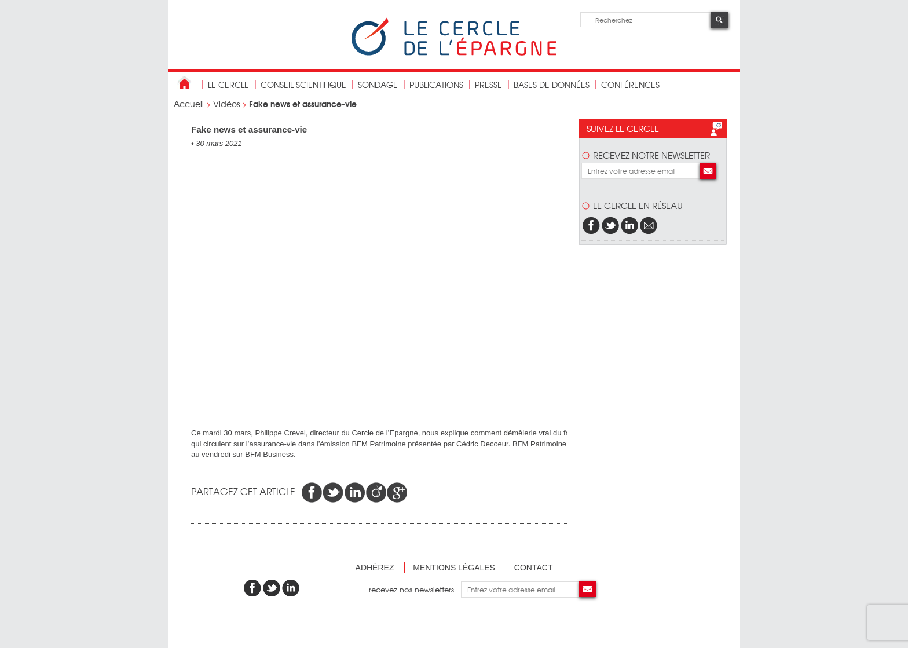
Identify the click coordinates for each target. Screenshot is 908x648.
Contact (533, 567)
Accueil (189, 103)
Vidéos (226, 103)
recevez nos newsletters (415, 589)
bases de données (552, 84)
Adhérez (375, 567)
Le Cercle (228, 84)
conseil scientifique (303, 84)
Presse (488, 84)
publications (436, 84)
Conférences (630, 84)
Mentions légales (454, 567)
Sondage (378, 84)
